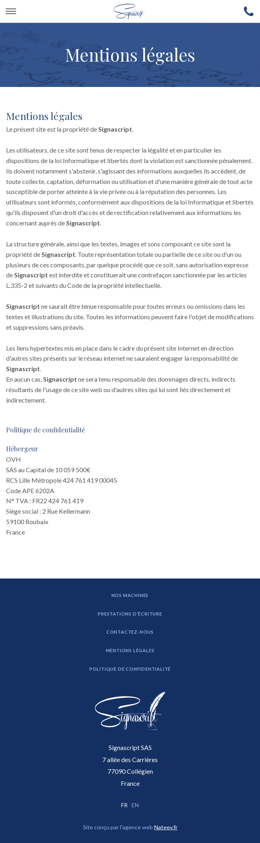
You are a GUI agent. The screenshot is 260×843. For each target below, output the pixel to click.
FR (124, 805)
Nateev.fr (165, 827)
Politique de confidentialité (45, 430)
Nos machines (130, 595)
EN (135, 805)
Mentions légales (130, 650)
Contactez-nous (130, 631)
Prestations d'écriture (130, 613)
